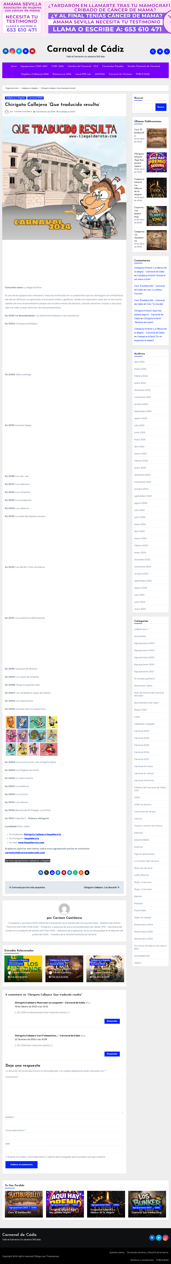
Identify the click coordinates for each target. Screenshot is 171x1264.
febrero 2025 (141, 460)
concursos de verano (145, 811)
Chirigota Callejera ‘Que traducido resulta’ (56, 104)
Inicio (14, 66)
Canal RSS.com (83, 74)
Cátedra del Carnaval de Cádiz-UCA (150, 789)
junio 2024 (139, 517)
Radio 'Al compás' (143, 917)
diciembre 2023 (142, 559)
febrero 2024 (141, 545)
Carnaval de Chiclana (120, 74)
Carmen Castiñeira (23, 111)
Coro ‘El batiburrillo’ (139, 133)
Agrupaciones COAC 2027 (34, 66)
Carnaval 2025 (141, 745)
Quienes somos (117, 1251)
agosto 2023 (140, 588)
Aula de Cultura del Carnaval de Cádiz (149, 694)
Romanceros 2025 (143, 931)
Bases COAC (140, 710)
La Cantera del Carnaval (146, 861)
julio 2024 (139, 510)
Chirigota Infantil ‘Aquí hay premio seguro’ (139, 160)
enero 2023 (140, 609)
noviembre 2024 (142, 482)
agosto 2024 (140, 503)
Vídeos (137, 963)
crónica (138, 818)
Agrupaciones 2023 (144, 643)
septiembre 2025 (143, 411)
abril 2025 (139, 446)
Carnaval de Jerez (143, 766)
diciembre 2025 (142, 390)
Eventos (138, 847)
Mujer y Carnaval (142, 882)
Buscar (139, 98)
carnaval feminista (144, 780)
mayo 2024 (140, 524)
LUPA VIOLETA (141, 875)
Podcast (138, 903)
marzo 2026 (140, 369)
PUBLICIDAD (143, 74)
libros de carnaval (143, 868)
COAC (137, 797)
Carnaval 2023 (141, 731)
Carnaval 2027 (141, 759)
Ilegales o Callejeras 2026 (35, 74)
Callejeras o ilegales (15, 98)
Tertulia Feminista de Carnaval (143, 66)
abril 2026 (139, 362)
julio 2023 (139, 595)
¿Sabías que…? (141, 629)
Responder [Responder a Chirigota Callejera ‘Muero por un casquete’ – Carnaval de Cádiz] (112, 1020)
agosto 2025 (140, 418)
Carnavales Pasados (112, 66)
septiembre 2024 (143, 496)
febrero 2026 (141, 376)
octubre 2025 (141, 404)
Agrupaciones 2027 (144, 671)
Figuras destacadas (144, 854)
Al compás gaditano (144, 678)
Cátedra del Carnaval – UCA (83, 66)
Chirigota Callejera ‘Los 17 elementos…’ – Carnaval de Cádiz (47, 1034)
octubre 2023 (141, 573)
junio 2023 (139, 602)
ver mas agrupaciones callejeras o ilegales (27, 860)
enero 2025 (140, 468)
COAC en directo (142, 804)
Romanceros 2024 (143, 924)
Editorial (138, 833)
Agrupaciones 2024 (144, 650)
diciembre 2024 (142, 475)
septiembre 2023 (143, 581)
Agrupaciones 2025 (144, 657)
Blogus (38, 1255)
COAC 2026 (57, 66)
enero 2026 (140, 383)
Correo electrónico (15, 1129)
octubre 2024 (141, 489)
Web (7, 1142)
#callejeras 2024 (67, 112)
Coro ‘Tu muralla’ (155, 304)
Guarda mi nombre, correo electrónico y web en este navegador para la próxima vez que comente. (57, 1156)
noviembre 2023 (142, 566)
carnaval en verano (144, 773)
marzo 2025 (140, 453)
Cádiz (137, 717)
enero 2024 (140, 552)
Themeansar (52, 1255)
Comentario (12, 1075)
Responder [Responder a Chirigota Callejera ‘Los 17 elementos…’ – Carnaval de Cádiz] (112, 1053)
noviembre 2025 (142, 397)
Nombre (10, 1116)
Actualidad (140, 636)
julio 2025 (139, 425)
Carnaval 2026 (16, 964)
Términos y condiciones (142, 1259)
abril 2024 (139, 531)
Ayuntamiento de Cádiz (146, 702)
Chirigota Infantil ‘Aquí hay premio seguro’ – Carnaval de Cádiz (148, 314)
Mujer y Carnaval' (143, 889)
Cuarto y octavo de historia (148, 825)
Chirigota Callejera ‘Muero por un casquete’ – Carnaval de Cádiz (50, 1001)
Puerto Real (140, 910)
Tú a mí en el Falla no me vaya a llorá (150, 947)
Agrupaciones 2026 (144, 664)
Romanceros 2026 (62, 74)
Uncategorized (142, 956)
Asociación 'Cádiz (143, 685)
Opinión (138, 896)
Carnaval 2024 (35, 98)
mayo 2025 (140, 439)
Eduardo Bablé (141, 840)
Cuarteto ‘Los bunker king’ (147, 1211)
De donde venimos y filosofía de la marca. (148, 1251)
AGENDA (100, 74)
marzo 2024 (140, 538)
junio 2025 (139, 432)
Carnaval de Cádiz (85, 49)
